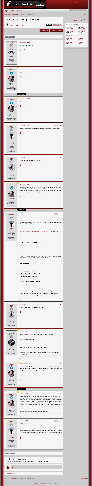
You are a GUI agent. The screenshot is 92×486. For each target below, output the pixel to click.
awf (11, 43)
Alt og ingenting (21, 25)
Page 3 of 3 (21, 36)
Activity (12, 10)
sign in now (34, 461)
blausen (11, 69)
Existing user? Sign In (74, 1)
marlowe (13, 23)
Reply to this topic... (17, 467)
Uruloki (11, 332)
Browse (6, 11)
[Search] (76, 10)
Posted (25, 42)
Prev (9, 36)
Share (49, 24)
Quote (24, 49)
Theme (43, 481)
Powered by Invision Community (46, 485)
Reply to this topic (57, 30)
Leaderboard (19, 10)
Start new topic (44, 30)
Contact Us (49, 481)
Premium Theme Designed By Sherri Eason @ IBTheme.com (46, 483)
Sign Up (84, 1)
